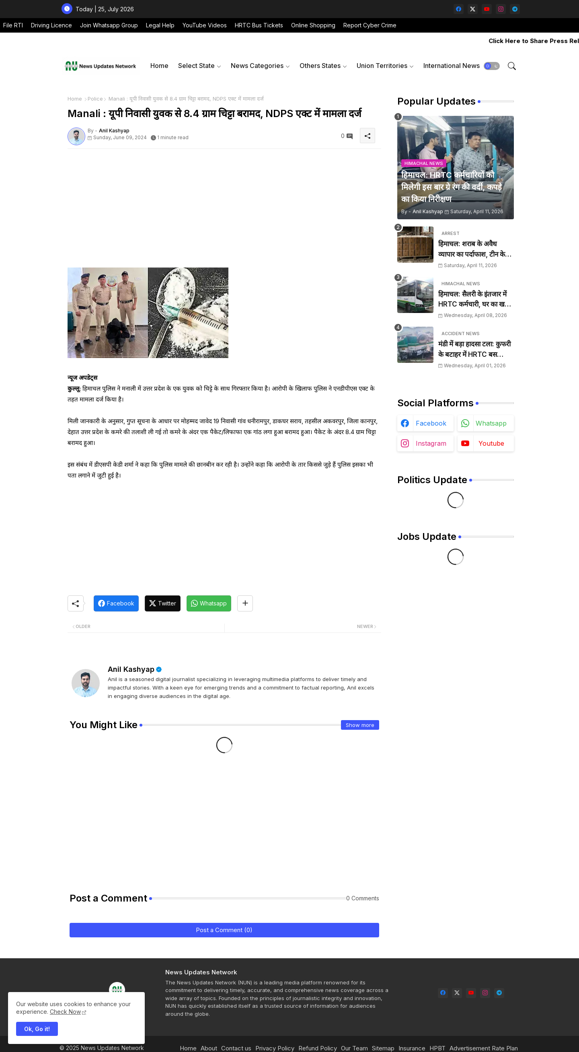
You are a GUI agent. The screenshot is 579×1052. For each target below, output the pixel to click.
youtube (491, 443)
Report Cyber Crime (369, 25)
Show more (360, 725)
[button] (492, 66)
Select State (196, 66)
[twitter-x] (473, 9)
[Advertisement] (224, 211)
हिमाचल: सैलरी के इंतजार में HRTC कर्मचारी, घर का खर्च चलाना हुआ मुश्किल (473, 300)
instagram (431, 443)
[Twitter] (163, 603)
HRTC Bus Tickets (259, 25)
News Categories (257, 66)
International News (451, 66)
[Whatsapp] (209, 603)
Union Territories (382, 66)
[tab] (159, 66)
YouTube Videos (205, 25)
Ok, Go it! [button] (37, 1028)
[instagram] (501, 9)
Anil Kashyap (131, 669)
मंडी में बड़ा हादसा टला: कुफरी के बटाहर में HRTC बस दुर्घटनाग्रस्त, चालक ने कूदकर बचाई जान (474, 350)
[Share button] (245, 603)
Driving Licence (51, 25)
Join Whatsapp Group (109, 25)
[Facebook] (116, 603)
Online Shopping (313, 25)
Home (159, 66)
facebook (431, 423)
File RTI (13, 25)
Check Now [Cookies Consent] (65, 1011)
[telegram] (515, 9)
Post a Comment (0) (224, 930)
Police (95, 98)
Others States (320, 66)
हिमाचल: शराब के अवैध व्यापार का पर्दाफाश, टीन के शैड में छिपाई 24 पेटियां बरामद (475, 249)
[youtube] (487, 9)
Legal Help (160, 25)
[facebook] (459, 9)
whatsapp (491, 423)
